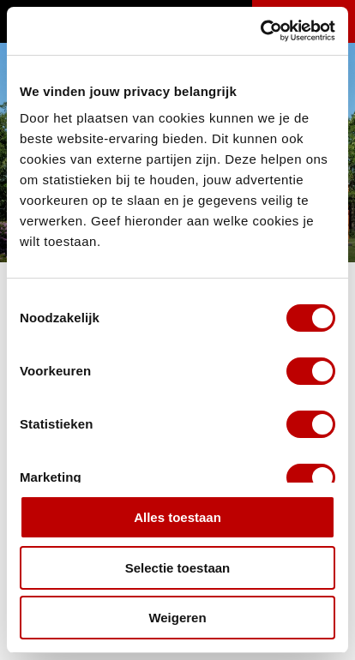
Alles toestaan (177, 517)
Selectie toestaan (178, 568)
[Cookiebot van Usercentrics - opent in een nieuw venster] (260, 31)
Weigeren (177, 617)
